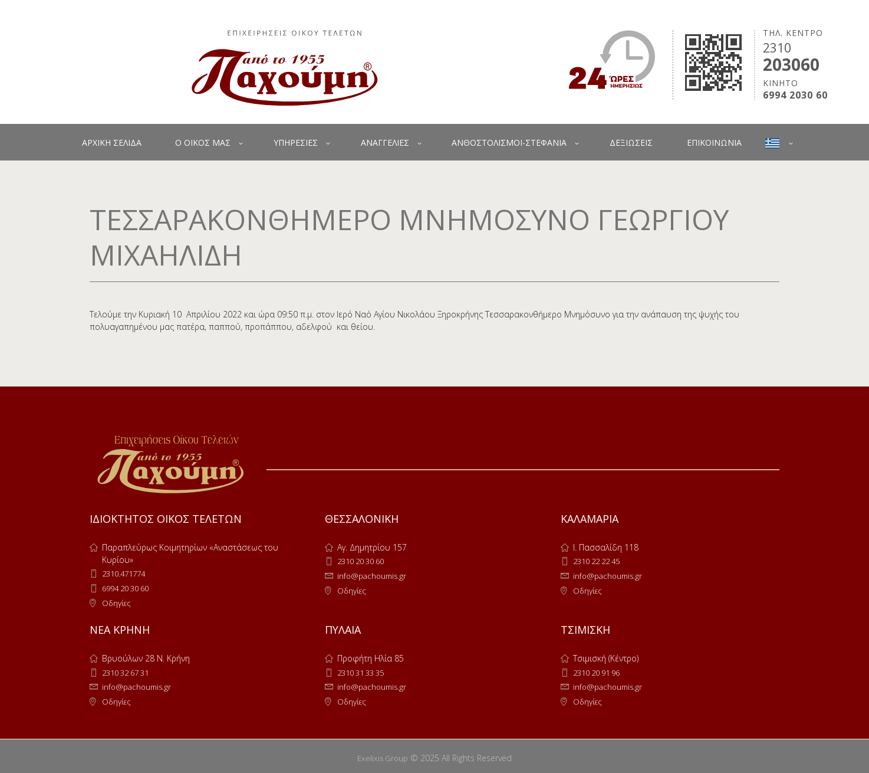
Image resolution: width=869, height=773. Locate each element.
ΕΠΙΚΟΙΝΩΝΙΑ (714, 142)
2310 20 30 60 (364, 560)
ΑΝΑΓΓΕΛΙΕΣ (385, 142)
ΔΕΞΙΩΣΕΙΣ (631, 142)
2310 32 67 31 (129, 670)
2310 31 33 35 (364, 670)
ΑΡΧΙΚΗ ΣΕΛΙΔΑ (111, 142)
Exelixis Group (383, 754)
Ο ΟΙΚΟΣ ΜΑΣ (203, 142)
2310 (777, 48)
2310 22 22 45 (600, 560)
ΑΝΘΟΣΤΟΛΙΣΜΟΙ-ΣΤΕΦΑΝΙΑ (509, 142)
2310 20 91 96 (600, 670)
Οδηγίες (117, 601)
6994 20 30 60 (129, 587)
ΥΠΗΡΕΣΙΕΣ (296, 142)
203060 (791, 64)
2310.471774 (126, 573)
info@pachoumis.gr (373, 575)
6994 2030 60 (795, 95)
